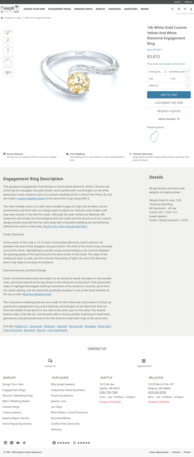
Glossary (56, 429)
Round (41, 330)
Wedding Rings (83, 8)
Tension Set (76, 326)
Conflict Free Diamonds (65, 423)
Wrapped (90, 326)
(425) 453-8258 (157, 392)
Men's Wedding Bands (16, 401)
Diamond (29, 330)
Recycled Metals (61, 418)
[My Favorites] (185, 9)
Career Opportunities (159, 452)
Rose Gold (104, 326)
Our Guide (60, 377)
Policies (187, 452)
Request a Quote (169, 111)
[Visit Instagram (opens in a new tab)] (6, 442)
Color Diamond (12, 330)
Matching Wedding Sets (36, 294)
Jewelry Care (58, 401)
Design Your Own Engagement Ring (65, 226)
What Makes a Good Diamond (69, 412)
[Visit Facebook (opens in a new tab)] (12, 442)
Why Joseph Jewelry (63, 384)
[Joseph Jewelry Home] (2, 18)
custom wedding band (31, 198)
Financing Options (62, 395)
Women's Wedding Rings (17, 395)
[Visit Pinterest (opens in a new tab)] (25, 442)
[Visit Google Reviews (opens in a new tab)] (62, 442)
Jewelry (100, 8)
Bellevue (156, 377)
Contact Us (97, 348)
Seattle (106, 377)
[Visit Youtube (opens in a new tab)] (19, 442)
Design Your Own (34, 8)
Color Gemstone (57, 330)
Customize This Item (169, 103)
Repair (145, 8)
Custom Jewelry (11, 412)
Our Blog (56, 407)
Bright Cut (21, 326)
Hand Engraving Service (17, 423)
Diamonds (114, 8)
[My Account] (191, 9)
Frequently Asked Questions (68, 390)
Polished (49, 326)
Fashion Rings (10, 407)
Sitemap (176, 452)
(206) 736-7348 (109, 392)
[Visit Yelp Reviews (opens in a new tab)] (82, 442)
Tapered (62, 326)
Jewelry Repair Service (15, 418)
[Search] (172, 9)
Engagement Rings (59, 8)
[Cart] (179, 9)
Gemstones (130, 8)
